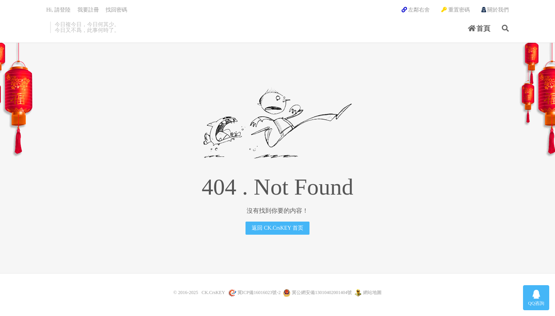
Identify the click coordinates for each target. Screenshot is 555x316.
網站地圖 (372, 292)
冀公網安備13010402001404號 (322, 292)
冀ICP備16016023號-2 (259, 292)
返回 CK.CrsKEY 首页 (277, 228)
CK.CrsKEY (213, 292)
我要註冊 (88, 10)
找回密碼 (116, 10)
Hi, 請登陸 (58, 10)
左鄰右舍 (416, 10)
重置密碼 (455, 10)
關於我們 (495, 10)
